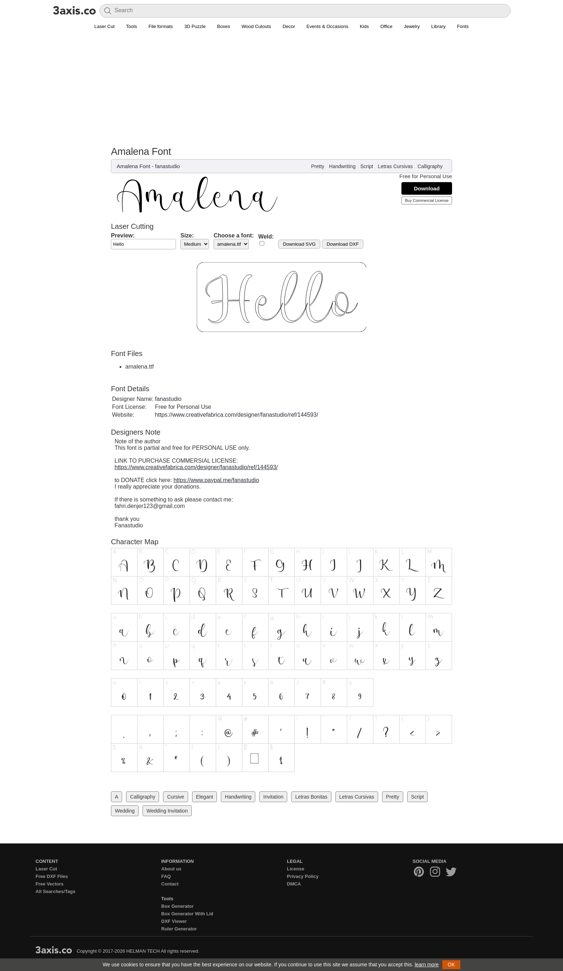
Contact (169, 884)
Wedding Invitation (167, 811)
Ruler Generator (179, 928)
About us (171, 868)
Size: (187, 235)
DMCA (294, 884)
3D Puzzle (194, 26)
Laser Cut (104, 26)
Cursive (175, 797)
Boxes (223, 26)
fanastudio (167, 166)
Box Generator (177, 906)
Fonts (463, 26)
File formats (160, 26)
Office (386, 26)
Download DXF (343, 244)
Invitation (273, 797)
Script (366, 166)
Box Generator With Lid (187, 913)
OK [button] (451, 964)
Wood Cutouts (256, 26)
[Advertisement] (281, 92)
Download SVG (299, 244)
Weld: (266, 236)
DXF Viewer (174, 921)
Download (427, 188)
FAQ (166, 876)
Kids (364, 26)
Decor (289, 26)
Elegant (204, 797)
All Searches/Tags (55, 891)
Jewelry (412, 26)
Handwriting (342, 166)
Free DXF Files (52, 876)
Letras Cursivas (395, 166)
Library (438, 26)
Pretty (318, 166)
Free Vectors (50, 884)
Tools (131, 26)
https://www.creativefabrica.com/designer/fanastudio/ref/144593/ (236, 415)
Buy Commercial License (427, 200)
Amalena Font (133, 166)
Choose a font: (234, 235)
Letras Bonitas (311, 797)
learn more (427, 964)
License (295, 868)
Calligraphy (430, 166)
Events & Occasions (327, 26)
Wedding (125, 811)
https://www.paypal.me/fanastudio (216, 480)
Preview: (123, 235)
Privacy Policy (302, 876)
